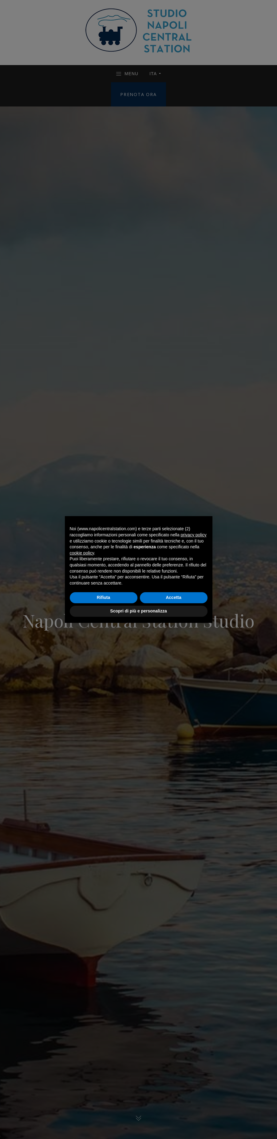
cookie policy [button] (82, 552)
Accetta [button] (173, 597)
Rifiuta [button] (103, 597)
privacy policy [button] (194, 534)
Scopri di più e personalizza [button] (138, 610)
